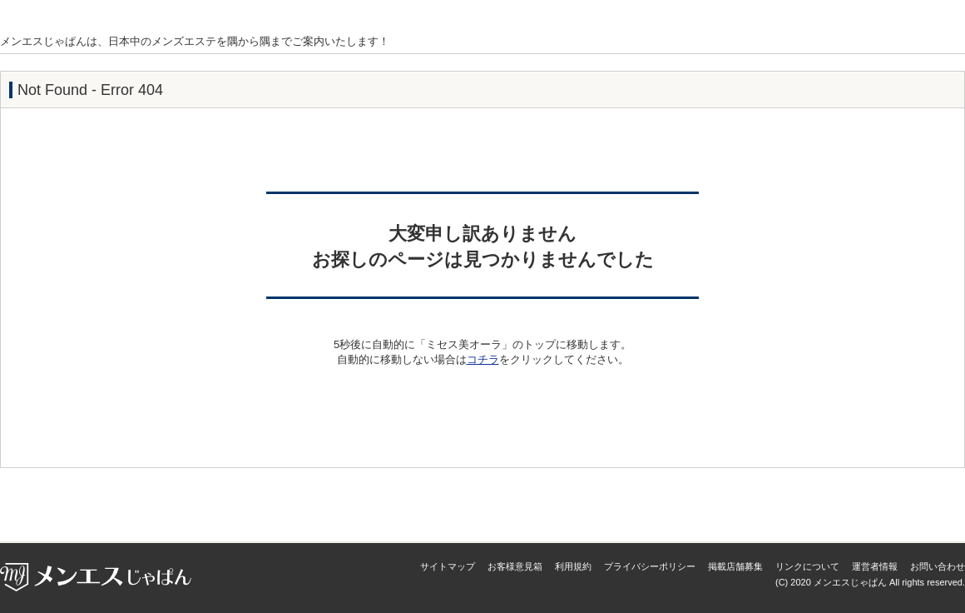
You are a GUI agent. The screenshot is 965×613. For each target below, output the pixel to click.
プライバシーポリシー (649, 566)
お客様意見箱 (514, 566)
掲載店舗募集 (735, 566)
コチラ (483, 359)
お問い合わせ (937, 566)
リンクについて (807, 566)
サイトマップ (447, 566)
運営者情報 (875, 566)
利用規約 (573, 566)
